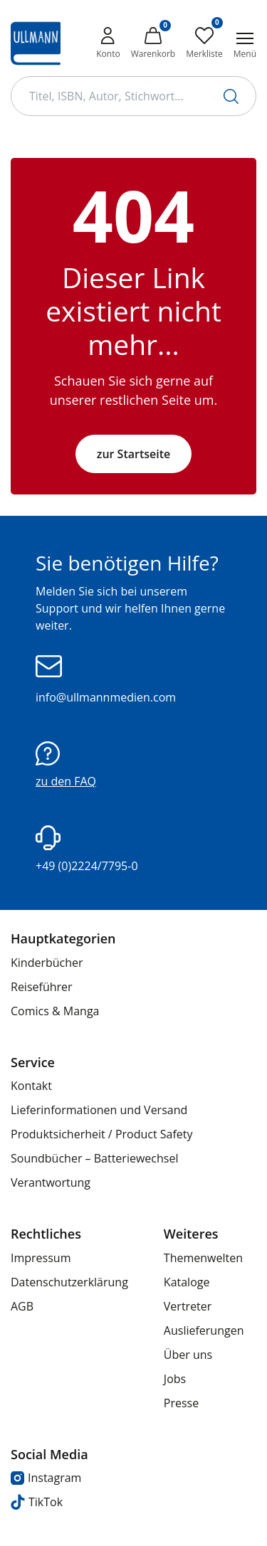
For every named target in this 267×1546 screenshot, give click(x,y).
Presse (181, 1403)
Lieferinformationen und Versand (99, 1110)
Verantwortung (50, 1182)
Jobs (175, 1379)
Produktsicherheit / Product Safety (102, 1134)
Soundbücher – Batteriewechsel (94, 1158)
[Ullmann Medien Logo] (36, 43)
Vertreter (188, 1306)
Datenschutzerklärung (69, 1282)
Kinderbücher (47, 962)
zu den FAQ (66, 765)
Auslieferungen (204, 1330)
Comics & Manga (55, 1011)
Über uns (188, 1354)
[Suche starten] (231, 96)
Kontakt (31, 1086)
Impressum (40, 1258)
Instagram (46, 1478)
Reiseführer (42, 987)
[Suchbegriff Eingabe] (133, 96)
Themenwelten (203, 1258)
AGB (22, 1306)
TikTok (37, 1502)
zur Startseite (134, 454)
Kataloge (187, 1282)
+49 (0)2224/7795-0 (87, 849)
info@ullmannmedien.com (106, 680)
